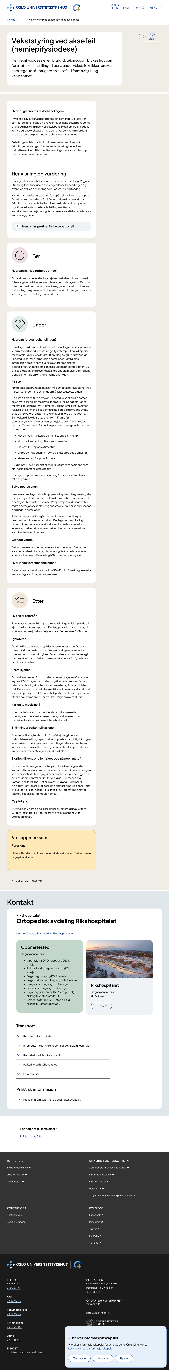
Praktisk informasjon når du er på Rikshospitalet (52, 1099)
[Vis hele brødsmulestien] (22, 19)
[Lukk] (160, 1332)
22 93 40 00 (14, 1313)
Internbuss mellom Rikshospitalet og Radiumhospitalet (56, 1045)
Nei (41, 1136)
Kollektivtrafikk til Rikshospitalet (42, 1055)
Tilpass (124, 1358)
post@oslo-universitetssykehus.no (26, 1352)
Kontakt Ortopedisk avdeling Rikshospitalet (43, 933)
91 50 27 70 (13, 1287)
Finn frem (101, 1006)
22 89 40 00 (14, 1300)
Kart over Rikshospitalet (37, 1036)
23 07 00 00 (14, 1326)
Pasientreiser (31, 1074)
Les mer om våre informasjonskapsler (90, 1348)
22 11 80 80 (13, 1339)
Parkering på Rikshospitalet (40, 1064)
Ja (26, 1136)
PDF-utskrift (153, 36)
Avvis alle (102, 1358)
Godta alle (79, 1358)
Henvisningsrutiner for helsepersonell (48, 226)
